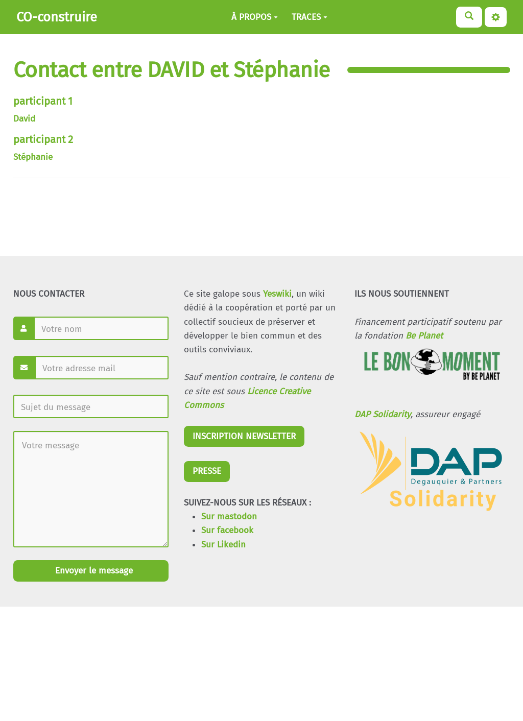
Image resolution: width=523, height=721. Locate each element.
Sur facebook (227, 530)
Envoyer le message (93, 570)
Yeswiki (277, 294)
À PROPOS (254, 17)
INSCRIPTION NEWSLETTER (244, 436)
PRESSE (207, 471)
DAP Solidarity (382, 414)
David (24, 118)
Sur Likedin (223, 544)
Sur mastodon (229, 516)
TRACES (309, 17)
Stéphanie (33, 157)
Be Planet (424, 335)
